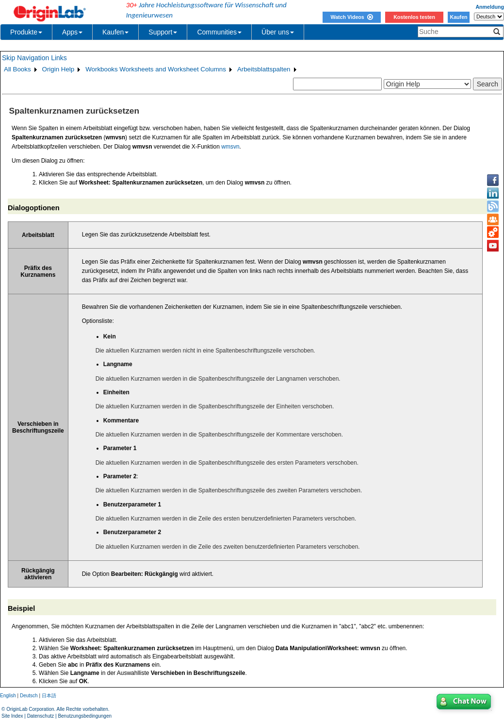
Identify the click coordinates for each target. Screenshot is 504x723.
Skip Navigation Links (34, 58)
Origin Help (58, 69)
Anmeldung (489, 7)
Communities (219, 32)
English (8, 695)
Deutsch (29, 695)
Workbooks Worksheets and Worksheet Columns (155, 69)
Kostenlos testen (414, 17)
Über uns (277, 32)
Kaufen (458, 17)
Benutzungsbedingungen (85, 716)
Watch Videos (351, 17)
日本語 (49, 695)
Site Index (12, 716)
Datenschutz (40, 716)
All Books (17, 69)
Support (162, 32)
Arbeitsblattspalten (264, 69)
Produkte (26, 32)
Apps (72, 32)
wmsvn (230, 146)
